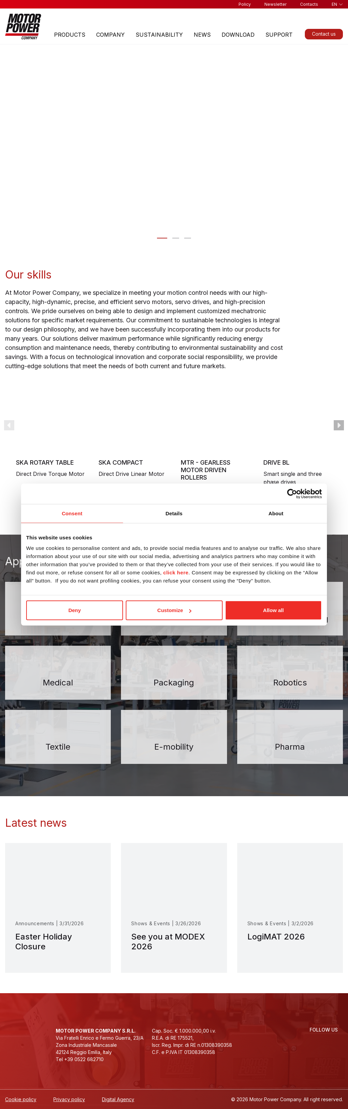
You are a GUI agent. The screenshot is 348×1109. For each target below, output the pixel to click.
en (334, 4)
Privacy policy (69, 1099)
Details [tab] (174, 513)
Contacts (309, 4)
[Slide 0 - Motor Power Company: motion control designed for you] (162, 238)
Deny (74, 610)
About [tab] (275, 513)
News (202, 34)
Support (279, 34)
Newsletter (275, 4)
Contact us (324, 34)
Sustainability (159, 34)
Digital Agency (118, 1099)
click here (175, 572)
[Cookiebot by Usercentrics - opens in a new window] (292, 493)
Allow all (273, 610)
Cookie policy (20, 1099)
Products (69, 34)
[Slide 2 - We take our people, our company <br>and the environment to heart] (187, 238)
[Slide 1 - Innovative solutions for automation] (175, 238)
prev (9, 425)
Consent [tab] (72, 513)
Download (238, 34)
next (339, 425)
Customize (174, 610)
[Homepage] (23, 26)
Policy (245, 4)
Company (110, 34)
